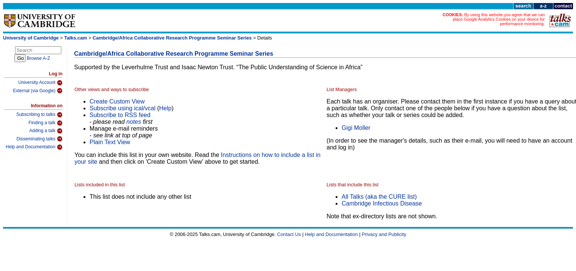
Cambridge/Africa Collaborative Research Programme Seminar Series (172, 38)
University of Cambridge (31, 38)
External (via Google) (37, 91)
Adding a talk (45, 131)
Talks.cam (75, 38)
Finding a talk (45, 123)
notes (133, 122)
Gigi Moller (356, 128)
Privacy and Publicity (384, 234)
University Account (40, 83)
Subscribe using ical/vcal (122, 108)
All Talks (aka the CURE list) (379, 196)
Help (165, 108)
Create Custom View (117, 101)
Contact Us (289, 234)
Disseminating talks (39, 139)
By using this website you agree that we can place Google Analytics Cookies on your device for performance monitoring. (499, 19)
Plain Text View (110, 142)
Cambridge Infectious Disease (382, 203)
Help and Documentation (34, 147)
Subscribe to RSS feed (120, 115)
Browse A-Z (38, 58)
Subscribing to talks (39, 115)
